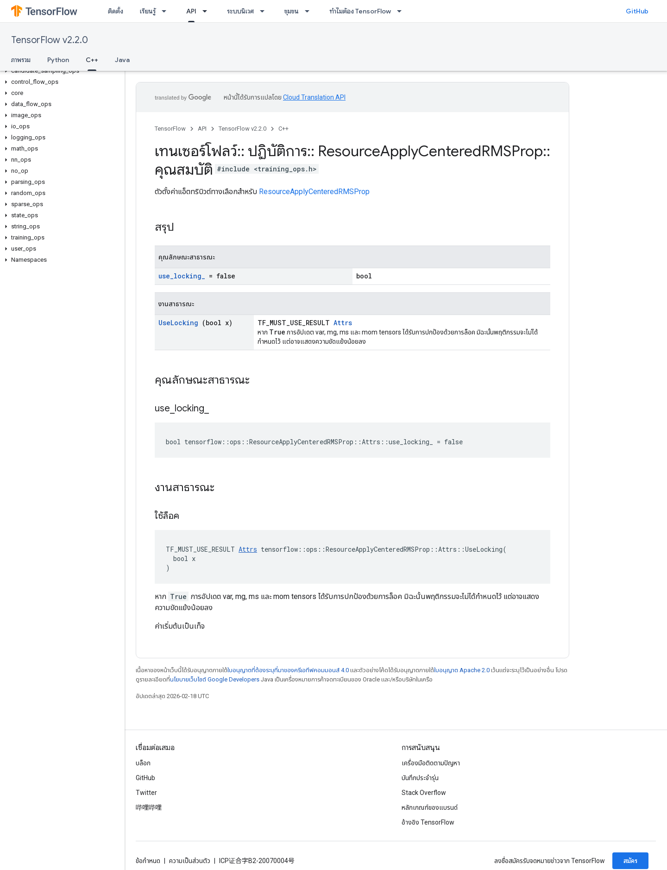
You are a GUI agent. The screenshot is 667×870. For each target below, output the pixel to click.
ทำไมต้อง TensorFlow (360, 11)
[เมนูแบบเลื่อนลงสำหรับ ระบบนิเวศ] (265, 11)
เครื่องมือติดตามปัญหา (431, 763)
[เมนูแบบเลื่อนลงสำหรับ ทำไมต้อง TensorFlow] (402, 11)
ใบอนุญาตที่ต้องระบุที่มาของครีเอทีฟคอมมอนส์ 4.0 (288, 670)
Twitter (146, 792)
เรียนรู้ (148, 11)
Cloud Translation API (314, 97)
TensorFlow (170, 128)
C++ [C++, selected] (92, 60)
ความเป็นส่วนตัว (189, 860)
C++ (283, 128)
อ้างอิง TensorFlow (428, 822)
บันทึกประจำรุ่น (420, 778)
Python (58, 60)
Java (122, 60)
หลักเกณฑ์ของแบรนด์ (430, 807)
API (202, 128)
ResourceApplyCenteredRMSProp (314, 191)
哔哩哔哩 (149, 807)
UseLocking (178, 322)
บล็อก (143, 763)
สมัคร (630, 861)
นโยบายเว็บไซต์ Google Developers (214, 679)
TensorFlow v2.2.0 (49, 40)
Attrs (343, 322)
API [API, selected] (191, 11)
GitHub (637, 11)
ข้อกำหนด (148, 860)
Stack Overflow (424, 792)
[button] (60, 70)
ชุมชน (291, 11)
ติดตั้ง (115, 11)
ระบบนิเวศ (240, 11)
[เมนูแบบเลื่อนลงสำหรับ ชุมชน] (310, 11)
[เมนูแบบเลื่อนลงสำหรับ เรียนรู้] (167, 11)
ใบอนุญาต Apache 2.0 (462, 670)
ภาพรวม (21, 60)
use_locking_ (181, 275)
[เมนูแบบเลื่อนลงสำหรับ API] (207, 11)
